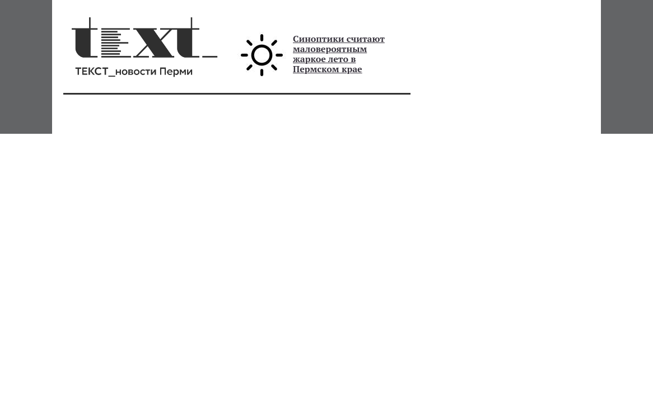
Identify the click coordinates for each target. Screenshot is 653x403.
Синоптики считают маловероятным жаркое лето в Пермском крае (339, 53)
